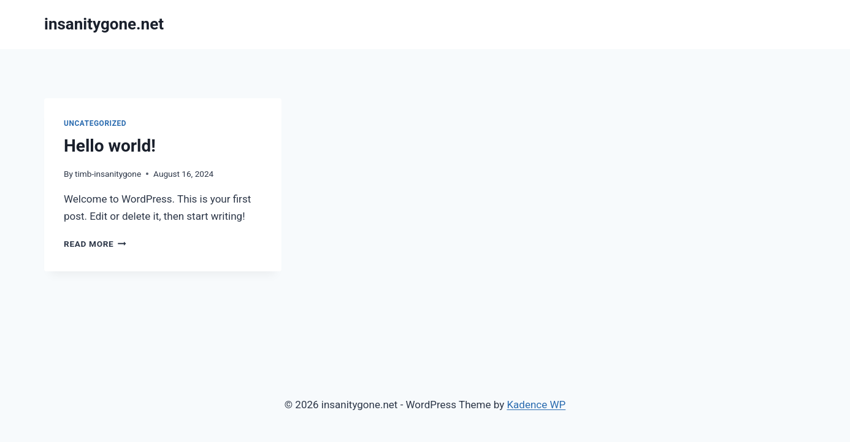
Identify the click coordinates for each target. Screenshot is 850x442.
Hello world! (110, 146)
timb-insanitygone (108, 174)
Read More (95, 244)
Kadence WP (536, 404)
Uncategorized (95, 123)
